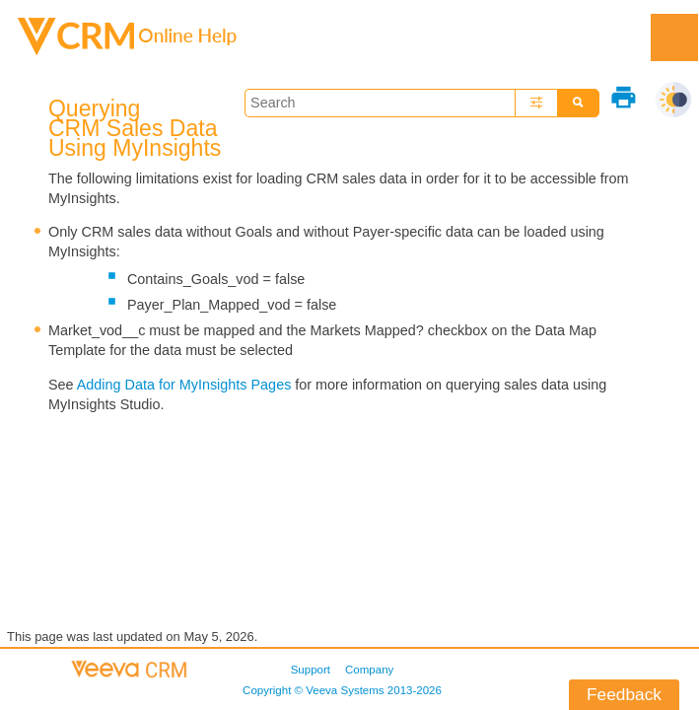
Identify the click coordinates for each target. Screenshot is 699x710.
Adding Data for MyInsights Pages (184, 384)
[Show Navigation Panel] (674, 37)
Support (310, 669)
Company (369, 669)
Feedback (624, 694)
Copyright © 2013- (342, 690)
